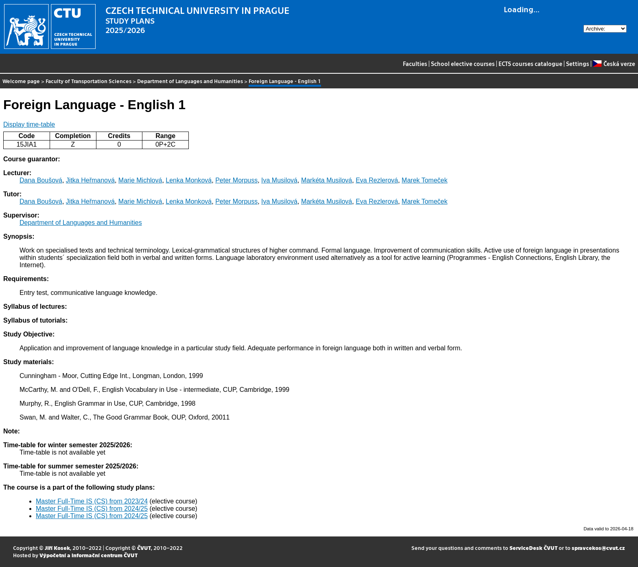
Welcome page (21, 81)
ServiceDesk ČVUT (533, 548)
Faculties (415, 63)
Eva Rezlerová (377, 180)
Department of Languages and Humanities (190, 81)
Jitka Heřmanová (90, 180)
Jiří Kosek (57, 548)
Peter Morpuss (236, 180)
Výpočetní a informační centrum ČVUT (88, 555)
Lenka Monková (189, 180)
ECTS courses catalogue (530, 63)
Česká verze (614, 63)
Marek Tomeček (425, 180)
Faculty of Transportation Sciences (88, 81)
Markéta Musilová (326, 180)
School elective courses (463, 63)
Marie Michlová (140, 180)
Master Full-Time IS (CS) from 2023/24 (92, 501)
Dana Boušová (41, 180)
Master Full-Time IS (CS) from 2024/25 (92, 508)
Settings (577, 63)
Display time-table (29, 124)
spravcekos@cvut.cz (598, 548)
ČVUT (144, 548)
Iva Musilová (279, 180)
